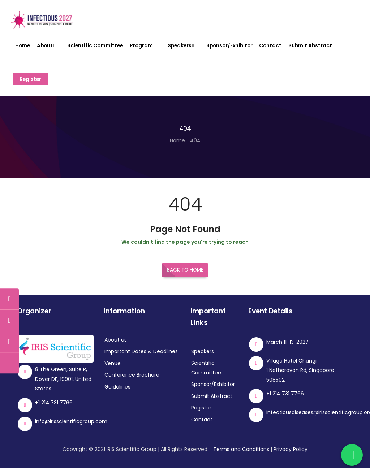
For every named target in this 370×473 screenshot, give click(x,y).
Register (31, 83)
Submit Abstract (315, 47)
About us (115, 345)
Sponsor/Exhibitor (233, 47)
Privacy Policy (290, 454)
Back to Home (185, 275)
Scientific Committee (96, 47)
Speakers (185, 47)
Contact (275, 47)
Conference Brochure (131, 380)
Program (146, 47)
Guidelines (117, 392)
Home (23, 47)
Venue (112, 368)
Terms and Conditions (241, 454)
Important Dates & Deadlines (141, 356)
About (48, 47)
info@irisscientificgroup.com (71, 426)
